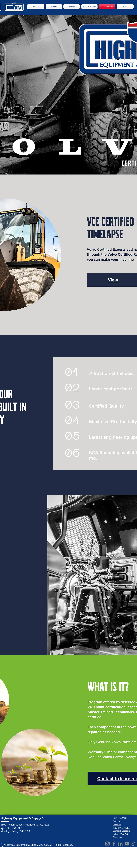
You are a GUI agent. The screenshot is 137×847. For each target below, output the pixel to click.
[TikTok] (133, 844)
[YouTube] (127, 844)
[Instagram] (107, 844)
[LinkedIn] (120, 844)
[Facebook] (114, 844)
